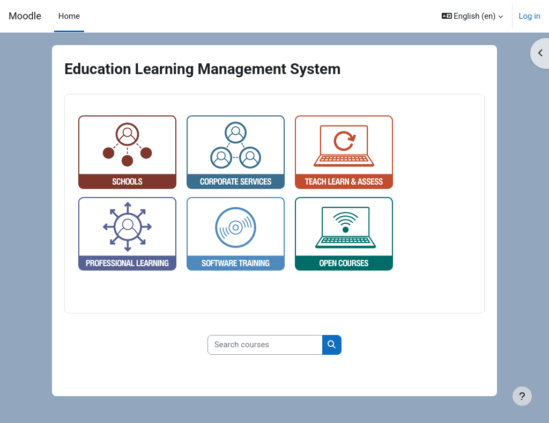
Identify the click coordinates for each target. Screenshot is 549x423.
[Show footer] (522, 396)
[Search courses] (265, 345)
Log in (529, 16)
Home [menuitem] (69, 16)
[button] (472, 16)
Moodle (25, 15)
